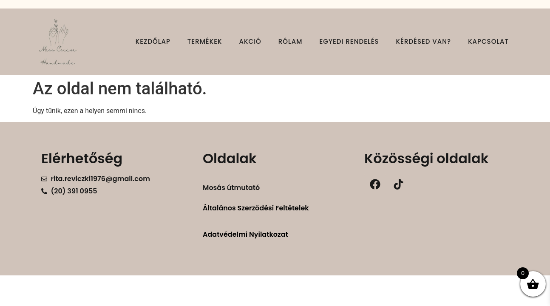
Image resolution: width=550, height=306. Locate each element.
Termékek (204, 41)
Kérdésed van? (423, 41)
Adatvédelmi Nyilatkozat (245, 234)
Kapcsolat (488, 41)
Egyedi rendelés (349, 41)
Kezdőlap (153, 41)
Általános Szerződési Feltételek (256, 208)
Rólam (290, 41)
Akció (250, 41)
